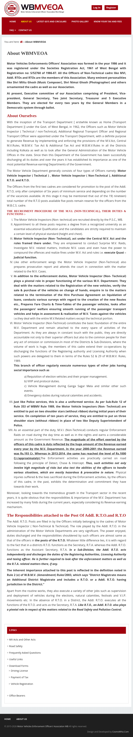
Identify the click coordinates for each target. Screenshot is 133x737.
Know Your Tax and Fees (108, 21)
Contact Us (25, 30)
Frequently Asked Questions (25, 652)
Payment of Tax (19, 677)
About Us (26, 21)
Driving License (19, 670)
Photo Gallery (80, 21)
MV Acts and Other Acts (22, 639)
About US (21, 719)
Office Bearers (17, 695)
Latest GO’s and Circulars (51, 21)
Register (111, 7)
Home (13, 21)
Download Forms (18, 665)
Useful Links (16, 659)
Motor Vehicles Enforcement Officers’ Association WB (42, 726)
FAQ (12, 30)
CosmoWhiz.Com (120, 731)
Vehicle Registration (22, 683)
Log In (97, 7)
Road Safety (15, 646)
